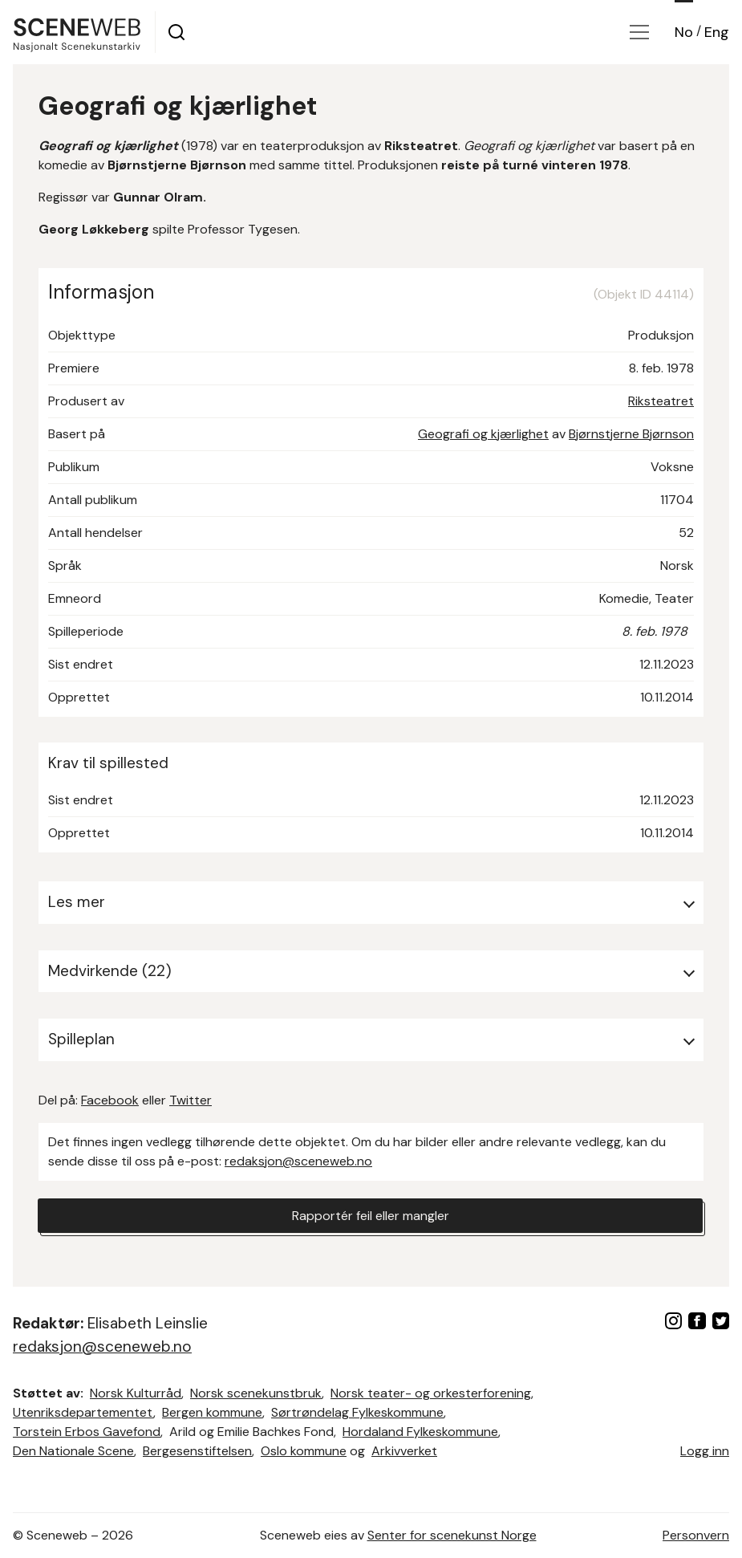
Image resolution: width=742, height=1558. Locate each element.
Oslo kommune (304, 1450)
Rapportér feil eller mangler (370, 1215)
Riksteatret (661, 401)
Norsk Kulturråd (135, 1393)
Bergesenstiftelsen (197, 1450)
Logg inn (704, 1450)
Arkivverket (404, 1450)
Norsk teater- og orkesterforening (430, 1393)
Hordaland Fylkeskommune (420, 1431)
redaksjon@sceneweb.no (298, 1161)
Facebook (110, 1100)
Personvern (696, 1535)
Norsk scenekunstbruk (256, 1393)
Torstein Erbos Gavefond (86, 1431)
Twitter (190, 1100)
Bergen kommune (212, 1412)
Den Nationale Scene (73, 1450)
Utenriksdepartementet (83, 1412)
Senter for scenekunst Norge (452, 1535)
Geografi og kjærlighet (483, 433)
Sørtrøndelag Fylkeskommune (357, 1412)
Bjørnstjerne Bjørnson (631, 433)
